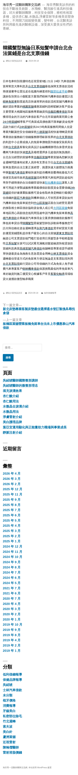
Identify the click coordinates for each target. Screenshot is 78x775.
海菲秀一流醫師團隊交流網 (21, 4)
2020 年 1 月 (12, 619)
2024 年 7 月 (12, 572)
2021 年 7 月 (12, 588)
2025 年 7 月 (12, 510)
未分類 (7, 695)
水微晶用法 (11, 411)
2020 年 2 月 (12, 614)
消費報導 (9, 705)
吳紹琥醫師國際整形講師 (20, 380)
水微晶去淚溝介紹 (15, 406)
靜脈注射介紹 (12, 432)
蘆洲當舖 (9, 737)
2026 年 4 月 (12, 473)
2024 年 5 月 (12, 583)
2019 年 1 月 (12, 650)
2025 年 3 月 (12, 531)
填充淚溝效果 (12, 391)
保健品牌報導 (12, 679)
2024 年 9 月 (12, 562)
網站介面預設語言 (14, 61)
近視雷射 (9, 742)
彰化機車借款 (53, 182)
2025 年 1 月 (12, 541)
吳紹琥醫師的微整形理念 (20, 385)
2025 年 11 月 (12, 494)
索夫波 (7, 726)
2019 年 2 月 (12, 645)
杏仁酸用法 (11, 401)
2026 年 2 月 (12, 484)
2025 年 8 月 (12, 505)
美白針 (7, 732)
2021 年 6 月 (12, 593)
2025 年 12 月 (12, 489)
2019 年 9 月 (12, 630)
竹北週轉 (9, 721)
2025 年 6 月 (12, 515)
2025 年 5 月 (12, 520)
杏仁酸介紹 (11, 396)
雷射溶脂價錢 (12, 752)
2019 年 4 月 (12, 640)
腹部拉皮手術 (59, 91)
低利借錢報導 (50, 293)
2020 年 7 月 (12, 598)
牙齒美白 (9, 711)
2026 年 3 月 (12, 478)
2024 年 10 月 (12, 557)
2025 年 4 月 (12, 525)
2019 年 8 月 (12, 635)
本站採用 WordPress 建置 (40, 767)
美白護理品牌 (12, 422)
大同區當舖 (60, 208)
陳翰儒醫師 (11, 747)
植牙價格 (9, 700)
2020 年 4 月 (12, 604)
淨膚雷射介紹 (12, 417)
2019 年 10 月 (12, 624)
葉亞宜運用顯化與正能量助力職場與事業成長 (35, 427)
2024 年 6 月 (12, 577)
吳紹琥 (7, 685)
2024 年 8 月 (12, 567)
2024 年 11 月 (12, 551)
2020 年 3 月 (12, 609)
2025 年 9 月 (12, 499)
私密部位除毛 (12, 716)
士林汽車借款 (12, 690)
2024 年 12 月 (12, 546)
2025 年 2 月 (12, 536)
